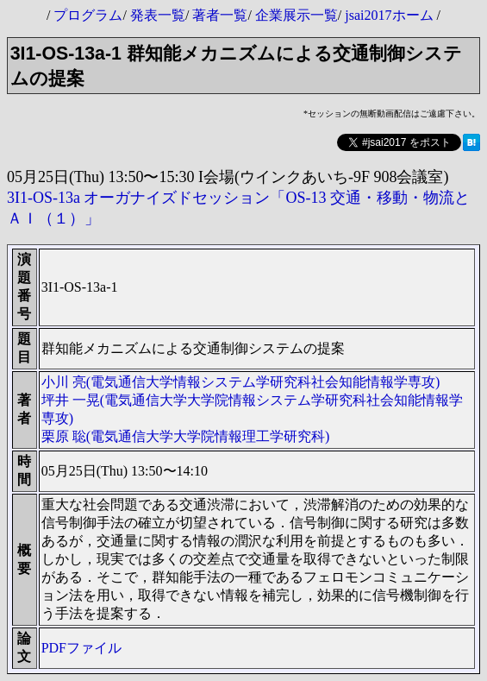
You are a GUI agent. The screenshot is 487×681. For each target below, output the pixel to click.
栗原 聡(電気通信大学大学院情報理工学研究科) (185, 436)
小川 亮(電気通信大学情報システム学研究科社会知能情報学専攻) (240, 382)
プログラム (87, 15)
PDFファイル (81, 647)
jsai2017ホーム (389, 15)
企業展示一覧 (296, 15)
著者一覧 (219, 15)
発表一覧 (157, 15)
